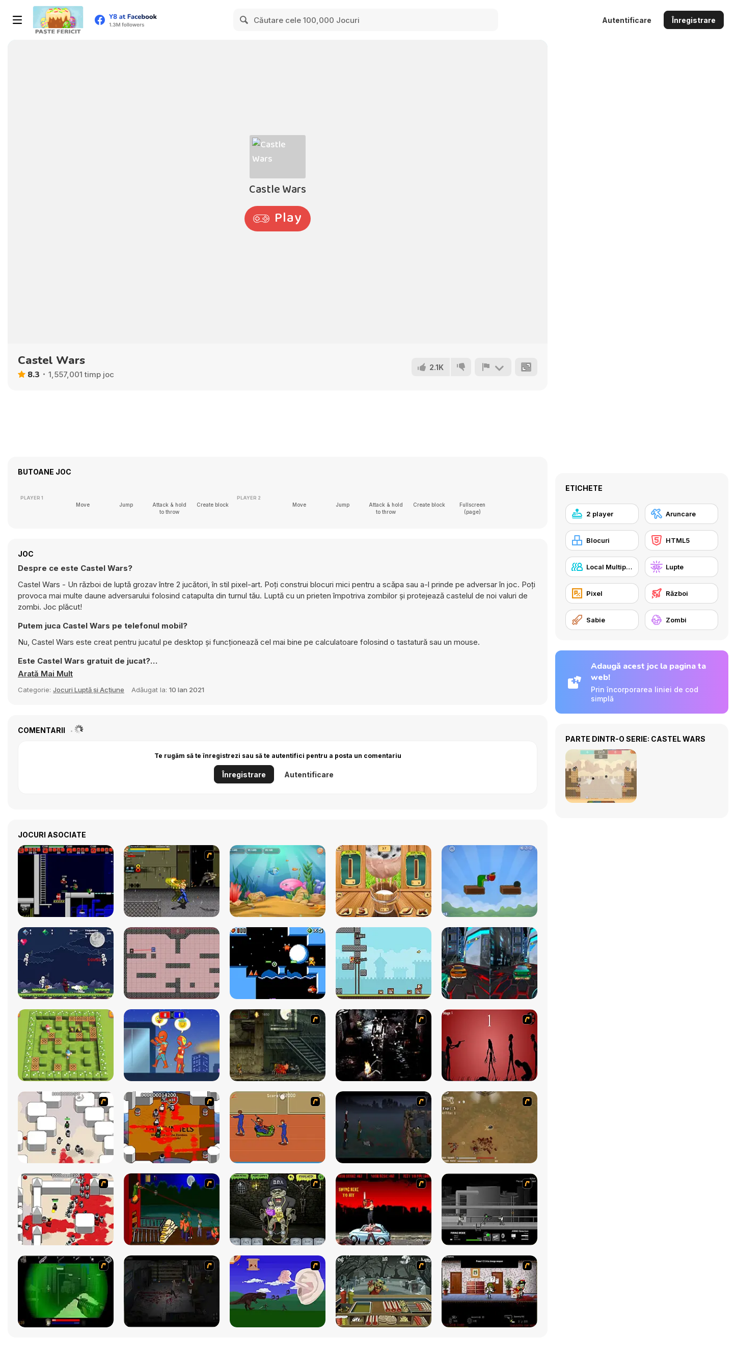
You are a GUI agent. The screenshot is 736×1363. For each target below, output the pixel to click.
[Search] (244, 20)
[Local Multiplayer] (602, 567)
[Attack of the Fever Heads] (277, 1127)
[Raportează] (493, 367)
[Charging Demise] (172, 963)
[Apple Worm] (489, 881)
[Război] (681, 593)
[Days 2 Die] (489, 1291)
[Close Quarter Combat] (489, 1209)
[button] (45, 673)
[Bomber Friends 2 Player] (66, 1045)
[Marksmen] (66, 1291)
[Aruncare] (681, 514)
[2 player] (602, 514)
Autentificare (626, 20)
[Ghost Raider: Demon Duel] (383, 1045)
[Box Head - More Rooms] (66, 1127)
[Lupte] (681, 567)
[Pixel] (602, 593)
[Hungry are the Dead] (172, 1209)
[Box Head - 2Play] (66, 1209)
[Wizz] (66, 963)
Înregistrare (694, 20)
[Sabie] (602, 620)
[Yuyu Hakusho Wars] (172, 881)
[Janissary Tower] (383, 963)
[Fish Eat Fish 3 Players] (277, 881)
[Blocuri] (602, 540)
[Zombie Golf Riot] (383, 1209)
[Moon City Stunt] (489, 963)
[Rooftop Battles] (172, 1045)
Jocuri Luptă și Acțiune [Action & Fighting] (88, 690)
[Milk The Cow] (383, 881)
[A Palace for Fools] (277, 963)
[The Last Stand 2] (172, 1291)
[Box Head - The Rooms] (172, 1127)
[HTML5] (681, 540)
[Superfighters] (66, 881)
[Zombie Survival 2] (277, 1045)
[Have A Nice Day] (277, 1291)
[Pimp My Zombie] (277, 1209)
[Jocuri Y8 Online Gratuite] (58, 20)
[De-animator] (489, 1045)
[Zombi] (681, 620)
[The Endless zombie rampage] (489, 1127)
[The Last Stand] (383, 1127)
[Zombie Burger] (383, 1291)
